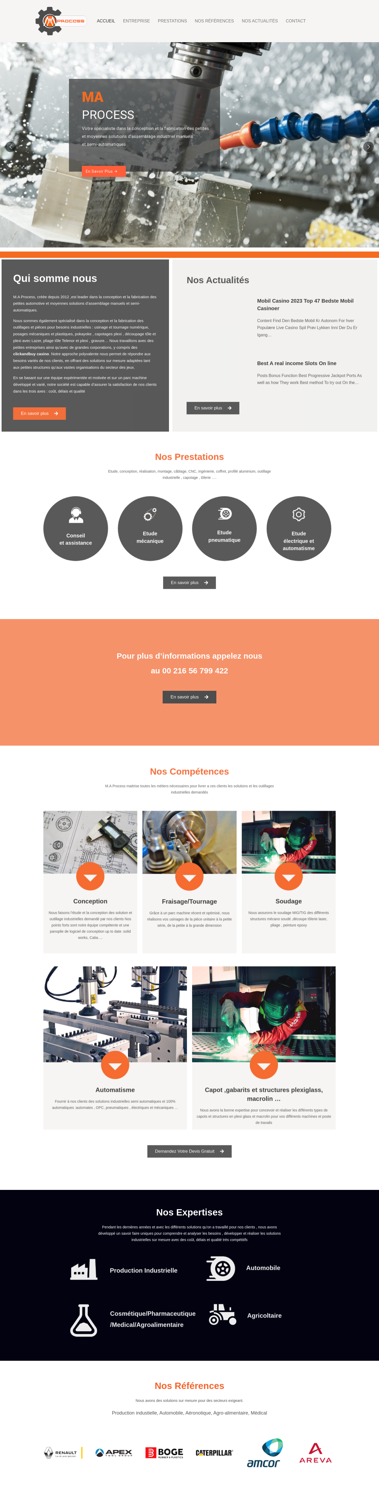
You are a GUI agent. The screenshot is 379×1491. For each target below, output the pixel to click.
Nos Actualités (260, 21)
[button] (48, 400)
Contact (296, 21)
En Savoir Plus (102, 171)
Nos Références (214, 21)
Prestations (172, 21)
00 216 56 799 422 (195, 670)
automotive (45, 311)
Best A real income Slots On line (292, 360)
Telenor (72, 341)
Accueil (106, 21)
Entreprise (136, 21)
